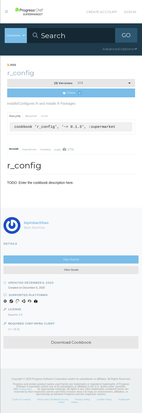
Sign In (130, 12)
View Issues (71, 270)
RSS (11, 64)
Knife (44, 116)
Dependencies (29, 149)
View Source (71, 259)
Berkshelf (31, 116)
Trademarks (25, 389)
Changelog (45, 149)
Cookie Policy (104, 399)
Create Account (101, 12)
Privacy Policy (82, 399)
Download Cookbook (71, 342)
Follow (72, 93)
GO (126, 35)
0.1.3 (68, 83)
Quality (64, 149)
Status (74, 402)
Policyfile (14, 116)
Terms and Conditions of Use (52, 399)
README (13, 149)
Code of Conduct (21, 399)
